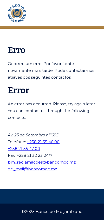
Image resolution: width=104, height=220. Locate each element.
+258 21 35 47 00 (24, 148)
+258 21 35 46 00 (43, 141)
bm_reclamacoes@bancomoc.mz (42, 162)
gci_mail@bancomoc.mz (32, 168)
